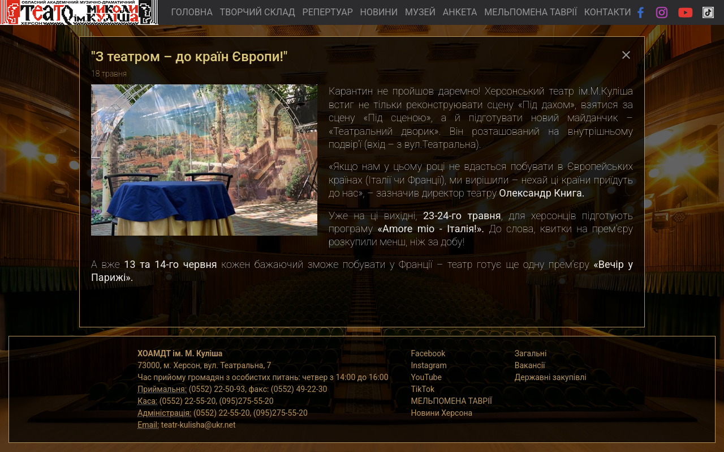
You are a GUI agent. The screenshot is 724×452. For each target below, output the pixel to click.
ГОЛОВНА (191, 12)
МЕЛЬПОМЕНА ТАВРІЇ (530, 12)
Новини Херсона (442, 412)
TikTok (423, 389)
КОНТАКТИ (607, 12)
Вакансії (530, 365)
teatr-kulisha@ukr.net (198, 424)
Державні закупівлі (551, 377)
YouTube (426, 377)
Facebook (428, 353)
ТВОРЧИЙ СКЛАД (257, 12)
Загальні (531, 353)
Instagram (429, 365)
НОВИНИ (379, 12)
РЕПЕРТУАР (328, 12)
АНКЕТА (460, 12)
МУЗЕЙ (420, 12)
